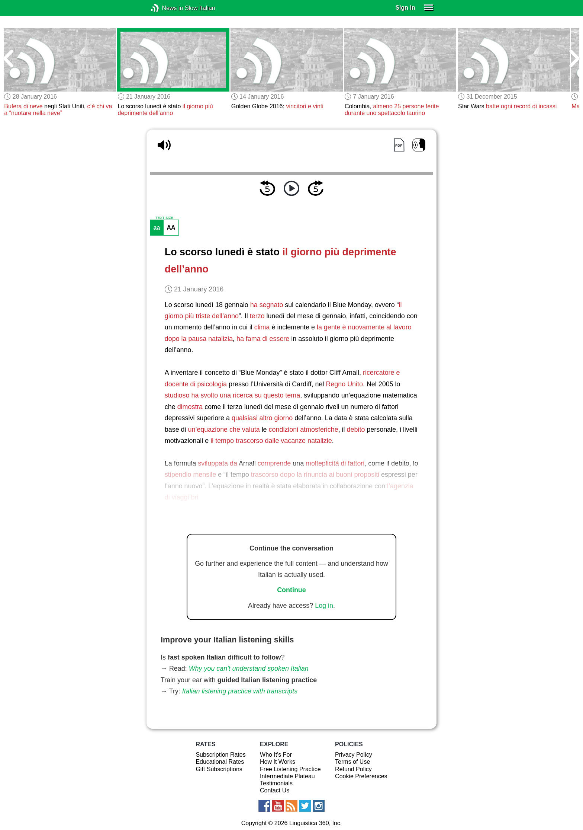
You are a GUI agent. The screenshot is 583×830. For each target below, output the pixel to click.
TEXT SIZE (164, 218)
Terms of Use (352, 762)
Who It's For (276, 754)
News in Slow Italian (166, 8)
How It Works (277, 762)
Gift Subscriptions (219, 769)
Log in (324, 605)
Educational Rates (220, 762)
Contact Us (274, 790)
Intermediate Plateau (287, 776)
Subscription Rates (220, 754)
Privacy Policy (353, 754)
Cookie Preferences (361, 776)
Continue (291, 590)
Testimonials (276, 783)
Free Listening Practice (290, 769)
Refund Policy (353, 769)
